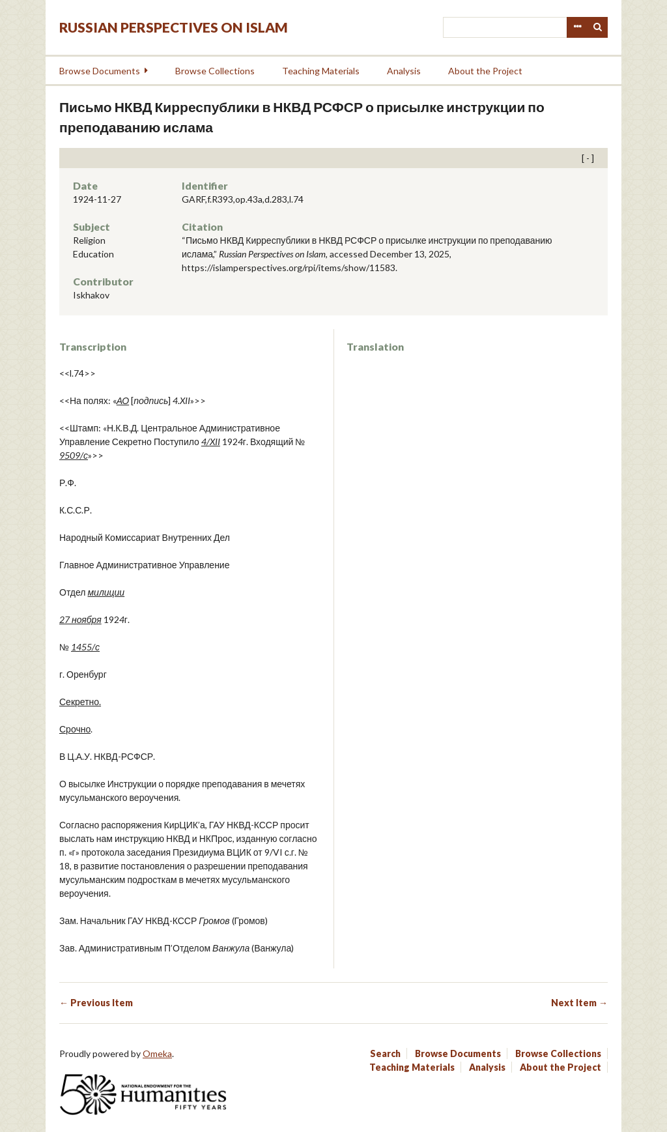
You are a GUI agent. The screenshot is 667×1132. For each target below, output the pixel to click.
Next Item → (579, 1002)
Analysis (404, 70)
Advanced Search (577, 27)
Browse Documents (99, 70)
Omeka (157, 1053)
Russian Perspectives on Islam (173, 27)
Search (598, 27)
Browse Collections (215, 70)
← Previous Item (96, 1002)
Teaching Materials (321, 70)
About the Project (485, 70)
